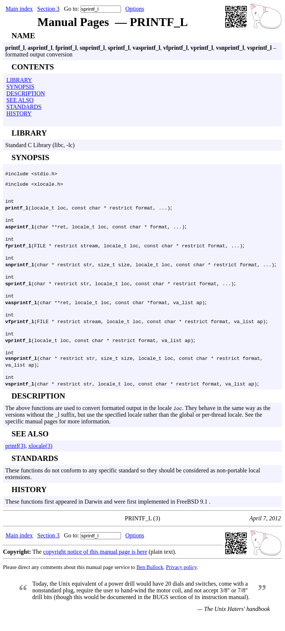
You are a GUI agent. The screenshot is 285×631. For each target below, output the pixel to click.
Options (134, 9)
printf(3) (15, 460)
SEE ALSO (19, 100)
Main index (19, 9)
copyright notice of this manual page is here (95, 566)
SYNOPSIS (20, 87)
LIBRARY (19, 80)
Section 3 (48, 9)
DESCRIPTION (25, 93)
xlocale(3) (40, 460)
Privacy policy (181, 582)
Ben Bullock (150, 582)
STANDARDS (24, 107)
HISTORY (19, 113)
